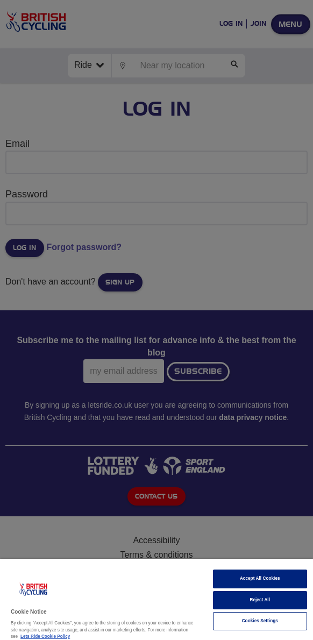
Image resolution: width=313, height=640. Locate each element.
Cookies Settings (260, 620)
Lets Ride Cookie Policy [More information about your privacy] (45, 636)
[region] (156, 599)
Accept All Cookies (260, 578)
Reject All (260, 600)
